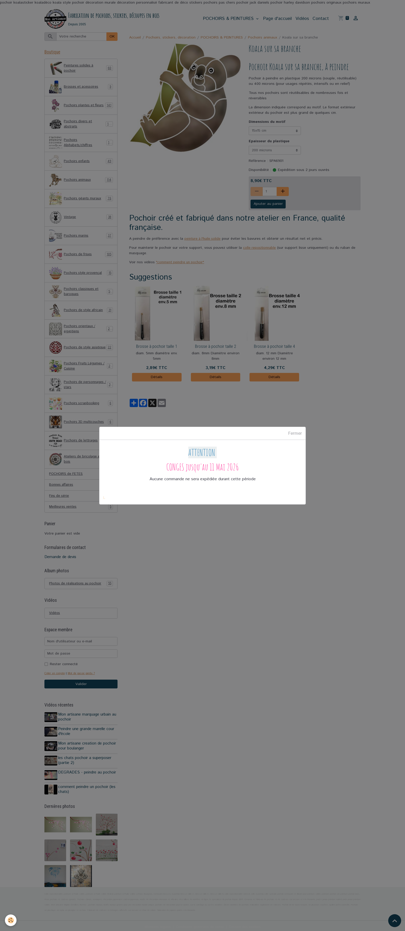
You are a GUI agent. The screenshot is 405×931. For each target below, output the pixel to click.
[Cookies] (11, 920)
